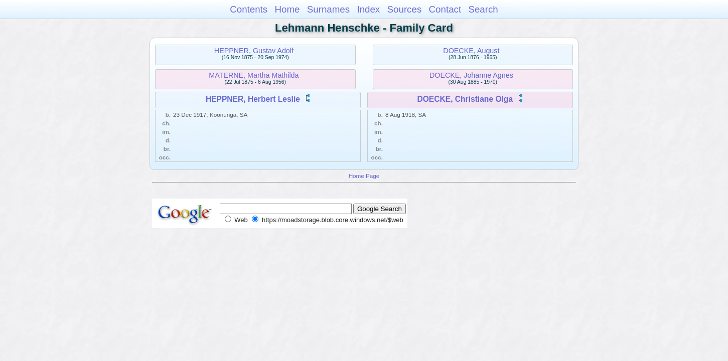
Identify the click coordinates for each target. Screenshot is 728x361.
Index (368, 9)
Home (287, 9)
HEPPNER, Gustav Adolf (254, 51)
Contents (248, 9)
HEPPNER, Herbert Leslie (253, 99)
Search (483, 9)
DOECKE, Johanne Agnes (471, 75)
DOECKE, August (471, 51)
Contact (445, 9)
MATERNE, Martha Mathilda (254, 75)
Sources (404, 9)
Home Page (364, 175)
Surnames (328, 9)
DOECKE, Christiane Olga (465, 99)
